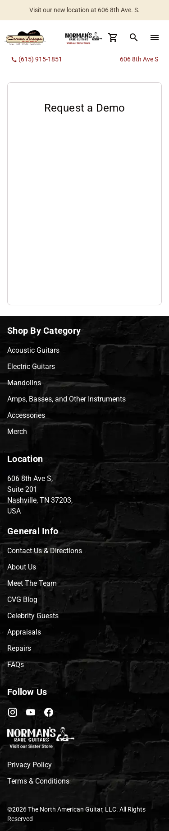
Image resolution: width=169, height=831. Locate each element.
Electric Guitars (31, 366)
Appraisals (24, 632)
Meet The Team (32, 583)
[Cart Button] (113, 37)
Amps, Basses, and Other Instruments (66, 399)
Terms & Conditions (38, 781)
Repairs (19, 648)
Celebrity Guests (33, 616)
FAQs (15, 664)
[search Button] (134, 37)
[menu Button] (154, 37)
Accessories (26, 415)
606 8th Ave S (139, 59)
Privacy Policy (29, 765)
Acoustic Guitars (33, 350)
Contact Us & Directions (44, 550)
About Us (21, 567)
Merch (17, 431)
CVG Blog (22, 599)
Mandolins (24, 382)
